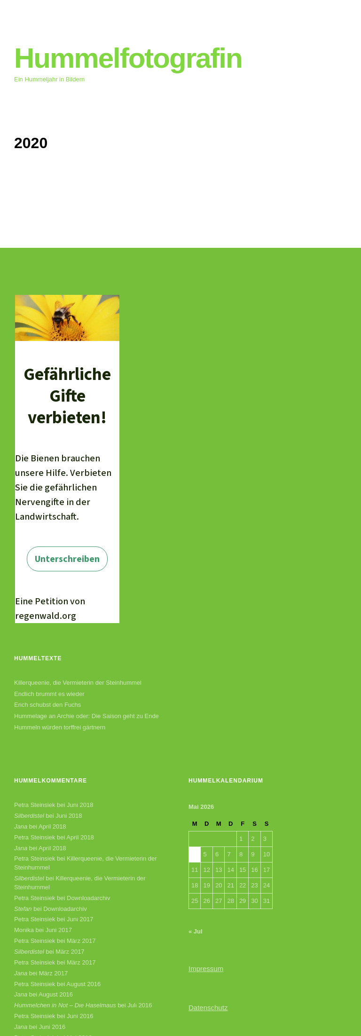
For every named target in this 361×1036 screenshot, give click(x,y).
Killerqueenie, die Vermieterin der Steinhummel (77, 682)
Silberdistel (29, 815)
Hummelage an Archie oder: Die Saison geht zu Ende (86, 716)
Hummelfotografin (128, 58)
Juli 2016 (139, 1005)
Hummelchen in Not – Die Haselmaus (65, 1005)
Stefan (23, 908)
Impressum (205, 969)
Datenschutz (208, 1008)
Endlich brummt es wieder (49, 693)
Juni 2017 (80, 919)
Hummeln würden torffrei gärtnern (59, 727)
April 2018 (52, 826)
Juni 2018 (80, 804)
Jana (20, 826)
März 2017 (81, 940)
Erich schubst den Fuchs (47, 704)
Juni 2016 (80, 1016)
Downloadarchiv (88, 898)
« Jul (195, 931)
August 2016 (83, 984)
